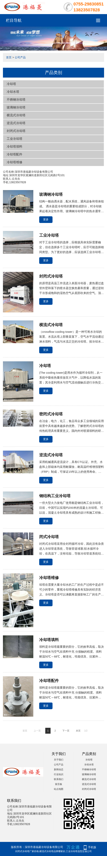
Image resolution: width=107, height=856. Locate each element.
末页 (78, 730)
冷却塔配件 (14, 154)
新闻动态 (58, 769)
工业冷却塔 (14, 138)
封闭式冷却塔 (16, 131)
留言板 (58, 784)
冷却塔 (11, 84)
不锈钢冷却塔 (16, 99)
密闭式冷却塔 (51, 414)
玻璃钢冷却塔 (16, 107)
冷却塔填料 (14, 146)
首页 (9, 57)
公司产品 (20, 57)
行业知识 (58, 774)
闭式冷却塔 (49, 537)
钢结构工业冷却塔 (55, 496)
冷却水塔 (13, 91)
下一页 (65, 730)
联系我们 (58, 779)
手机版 (92, 847)
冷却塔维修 (14, 162)
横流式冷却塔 (16, 115)
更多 (46, 219)
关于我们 (58, 759)
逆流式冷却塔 (16, 123)
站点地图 (58, 789)
